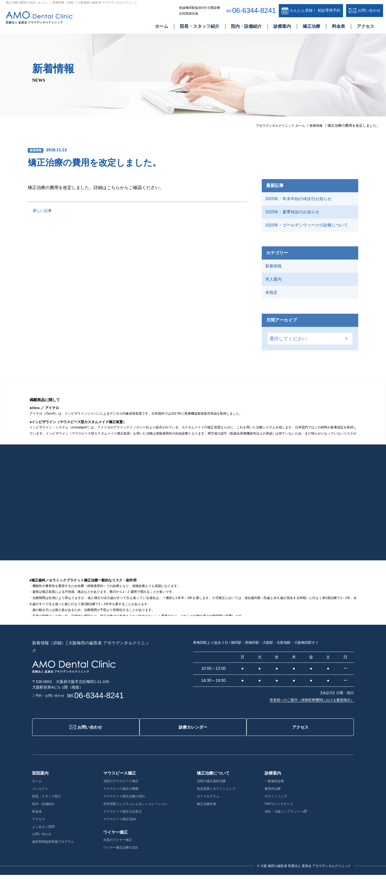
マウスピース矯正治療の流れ (130, 812)
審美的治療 (286, 805)
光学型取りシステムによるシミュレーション (142, 820)
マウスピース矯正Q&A (124, 835)
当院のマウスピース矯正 (126, 797)
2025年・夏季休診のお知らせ (295, 215)
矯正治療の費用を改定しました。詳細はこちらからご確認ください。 (100, 187)
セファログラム (218, 812)
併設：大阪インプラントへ (301, 827)
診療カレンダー (193, 747)
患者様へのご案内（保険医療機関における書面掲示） (312, 720)
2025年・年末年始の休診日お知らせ (301, 199)
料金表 (338, 27)
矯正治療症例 (217, 820)
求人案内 (275, 295)
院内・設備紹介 (246, 27)
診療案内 (282, 27)
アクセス (365, 27)
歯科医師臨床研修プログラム (55, 858)
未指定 (272, 310)
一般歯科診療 (288, 797)
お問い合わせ (83, 747)
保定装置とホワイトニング (227, 805)
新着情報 (37, 150)
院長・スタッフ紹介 (199, 27)
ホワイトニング (290, 812)
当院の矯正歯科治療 (222, 797)
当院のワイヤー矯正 (123, 856)
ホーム (161, 27)
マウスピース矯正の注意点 (128, 827)
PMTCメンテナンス (293, 820)
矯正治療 (311, 27)
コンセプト (41, 805)
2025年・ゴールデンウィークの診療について (308, 234)
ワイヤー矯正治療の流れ (126, 863)
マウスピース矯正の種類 (126, 805)
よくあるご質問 (44, 843)
